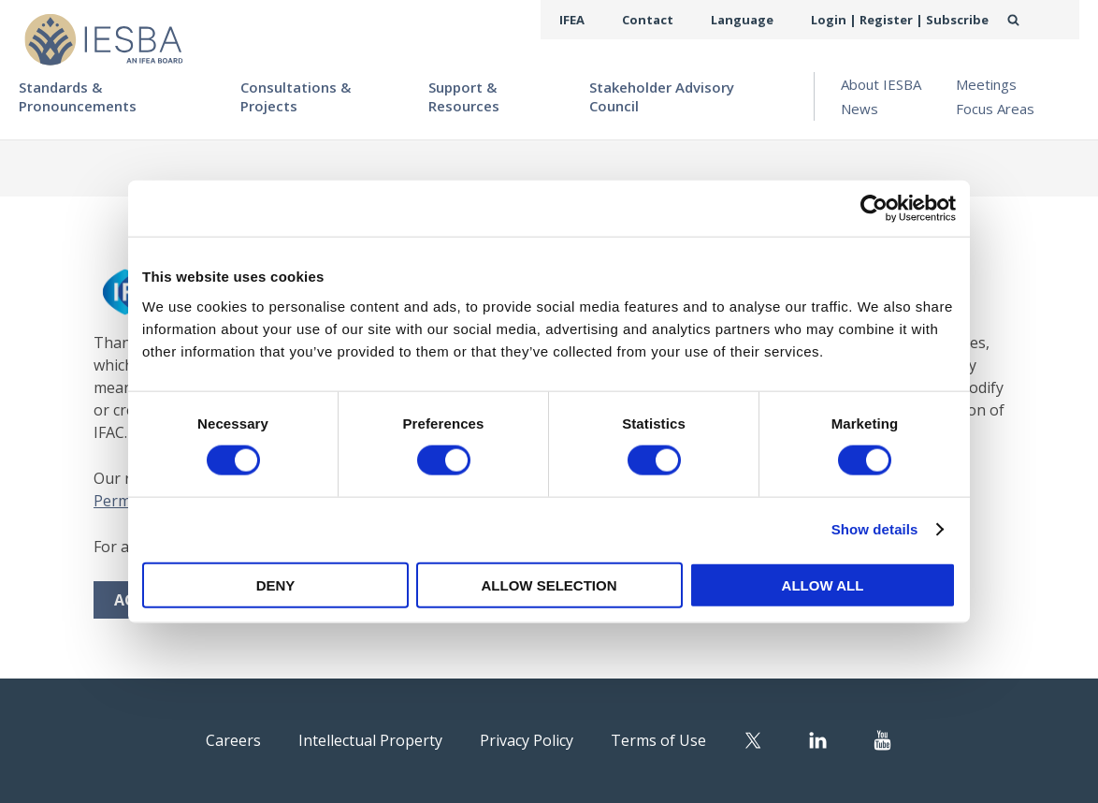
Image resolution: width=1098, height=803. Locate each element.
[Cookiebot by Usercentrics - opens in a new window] (874, 209)
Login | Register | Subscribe (910, 19)
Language (765, 19)
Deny (276, 584)
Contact (678, 19)
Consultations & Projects (295, 96)
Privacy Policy (540, 739)
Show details (874, 529)
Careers (191, 739)
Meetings (986, 84)
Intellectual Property (353, 739)
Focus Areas (995, 108)
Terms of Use (695, 739)
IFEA (608, 19)
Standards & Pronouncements (78, 96)
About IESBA (881, 84)
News (859, 108)
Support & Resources (463, 96)
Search (1033, 19)
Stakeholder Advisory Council (661, 96)
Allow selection (549, 584)
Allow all (823, 584)
